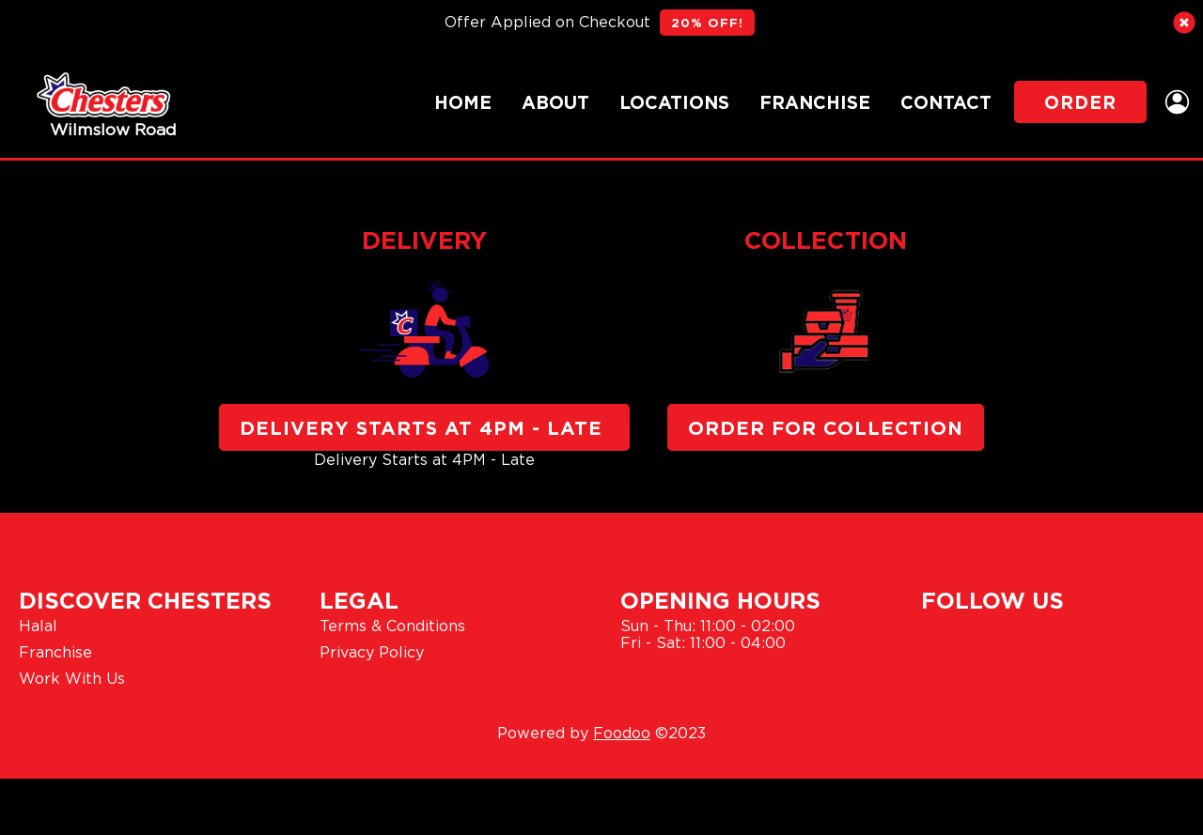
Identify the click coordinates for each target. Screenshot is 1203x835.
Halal (38, 625)
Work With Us (72, 678)
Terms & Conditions (392, 625)
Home (463, 102)
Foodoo (621, 732)
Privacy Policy (372, 651)
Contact (946, 102)
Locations (674, 102)
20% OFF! (707, 22)
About (555, 102)
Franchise (814, 102)
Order (1080, 102)
